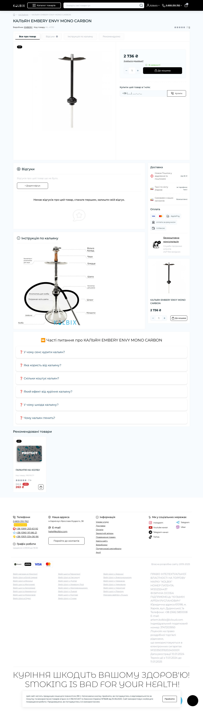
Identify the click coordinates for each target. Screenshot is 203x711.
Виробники (101, 545)
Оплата (99, 529)
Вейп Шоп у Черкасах (114, 581)
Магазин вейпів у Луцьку (115, 595)
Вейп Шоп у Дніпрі (67, 581)
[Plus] (137, 70)
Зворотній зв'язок (104, 533)
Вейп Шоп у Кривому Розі (71, 584)
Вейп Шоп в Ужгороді (69, 577)
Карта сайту (102, 541)
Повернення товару (106, 537)
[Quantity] (132, 70)
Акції (98, 552)
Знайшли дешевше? (134, 61)
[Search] (141, 5)
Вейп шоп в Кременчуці (24, 591)
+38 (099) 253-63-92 (27, 528)
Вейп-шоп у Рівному (113, 591)
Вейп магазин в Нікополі (25, 574)
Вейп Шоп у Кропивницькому (73, 588)
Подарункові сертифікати (108, 548)
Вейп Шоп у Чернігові (114, 588)
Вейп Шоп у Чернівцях (114, 584)
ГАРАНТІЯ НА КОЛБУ (28, 470)
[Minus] (126, 70)
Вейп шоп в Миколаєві (24, 595)
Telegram (183, 522)
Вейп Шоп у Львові (67, 591)
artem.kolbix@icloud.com (167, 619)
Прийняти (170, 699)
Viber (181, 527)
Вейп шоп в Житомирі (24, 584)
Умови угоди (102, 522)
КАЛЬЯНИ (23, 14)
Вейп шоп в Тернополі (69, 574)
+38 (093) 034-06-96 (27, 536)
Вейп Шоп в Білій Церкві (25, 577)
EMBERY (28, 27)
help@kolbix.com (57, 531)
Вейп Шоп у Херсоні (113, 574)
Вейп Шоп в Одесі (22, 598)
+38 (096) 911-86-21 (26, 532)
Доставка (100, 525)
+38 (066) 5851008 (176, 612)
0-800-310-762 (21, 521)
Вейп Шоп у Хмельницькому (117, 577)
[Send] (176, 93)
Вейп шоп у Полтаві (68, 595)
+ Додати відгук (32, 185)
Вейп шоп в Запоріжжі (24, 588)
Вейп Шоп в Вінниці (23, 581)
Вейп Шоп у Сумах (67, 598)
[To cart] (178, 318)
